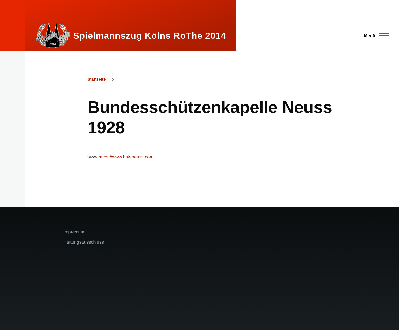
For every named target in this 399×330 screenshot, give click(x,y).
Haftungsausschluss (83, 242)
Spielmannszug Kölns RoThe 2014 (149, 36)
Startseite (96, 79)
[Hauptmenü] (375, 36)
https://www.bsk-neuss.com (126, 157)
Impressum (74, 232)
